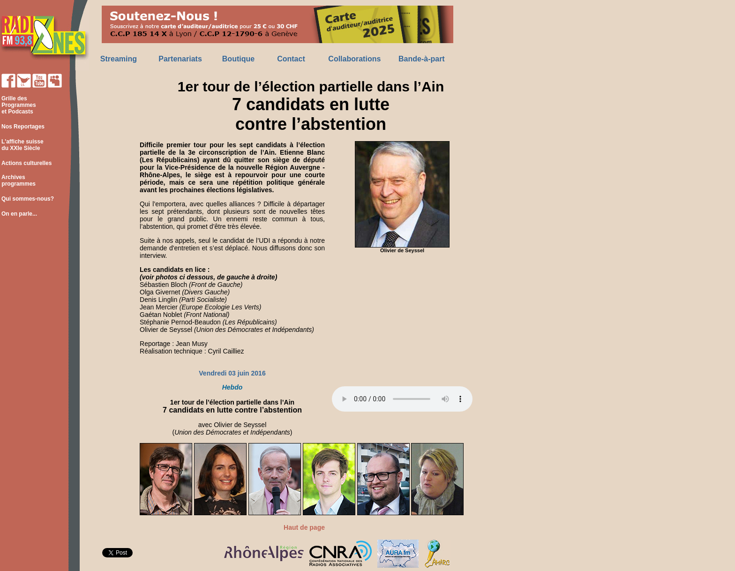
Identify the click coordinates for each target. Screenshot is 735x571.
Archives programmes (18, 180)
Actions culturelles (26, 163)
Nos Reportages (23, 126)
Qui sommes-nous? (27, 198)
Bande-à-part (421, 59)
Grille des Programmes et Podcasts (18, 105)
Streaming (118, 59)
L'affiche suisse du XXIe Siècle (22, 144)
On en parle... (19, 213)
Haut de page (304, 527)
